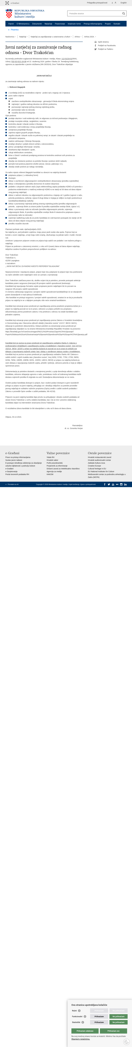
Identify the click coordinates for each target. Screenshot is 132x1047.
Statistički (76, 1022)
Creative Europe (94, 466)
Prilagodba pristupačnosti (97, 3)
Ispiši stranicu (101, 42)
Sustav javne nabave (13, 460)
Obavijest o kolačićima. (80, 1039)
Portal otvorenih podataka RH (17, 474)
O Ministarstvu (23, 24)
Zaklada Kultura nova (96, 463)
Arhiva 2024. (89, 37)
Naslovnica (9, 37)
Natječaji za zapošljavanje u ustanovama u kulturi (50, 37)
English (124, 3)
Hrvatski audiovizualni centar (99, 460)
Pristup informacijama (93, 24)
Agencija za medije (54, 471)
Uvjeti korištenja (73, 484)
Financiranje (60, 24)
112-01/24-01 (66, 59)
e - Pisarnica (13, 30)
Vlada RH (50, 457)
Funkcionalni (77, 1016)
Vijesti (11, 24)
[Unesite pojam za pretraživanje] (94, 13)
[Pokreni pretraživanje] (123, 13)
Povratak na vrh (13, 484)
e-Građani (9, 469)
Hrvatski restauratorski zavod (99, 457)
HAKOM (50, 474)
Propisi (108, 24)
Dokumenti (37, 24)
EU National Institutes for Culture (101, 471)
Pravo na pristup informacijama (17, 457)
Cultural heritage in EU (97, 469)
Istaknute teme (74, 24)
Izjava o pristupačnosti (88, 484)
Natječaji (48, 24)
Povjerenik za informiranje (57, 466)
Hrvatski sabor (52, 460)
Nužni (74, 1011)
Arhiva (77, 37)
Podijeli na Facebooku (105, 45)
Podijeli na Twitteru (103, 49)
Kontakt (117, 24)
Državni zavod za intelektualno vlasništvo (63, 469)
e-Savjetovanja (11, 471)
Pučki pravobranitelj (54, 463)
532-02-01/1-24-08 (18, 61)
